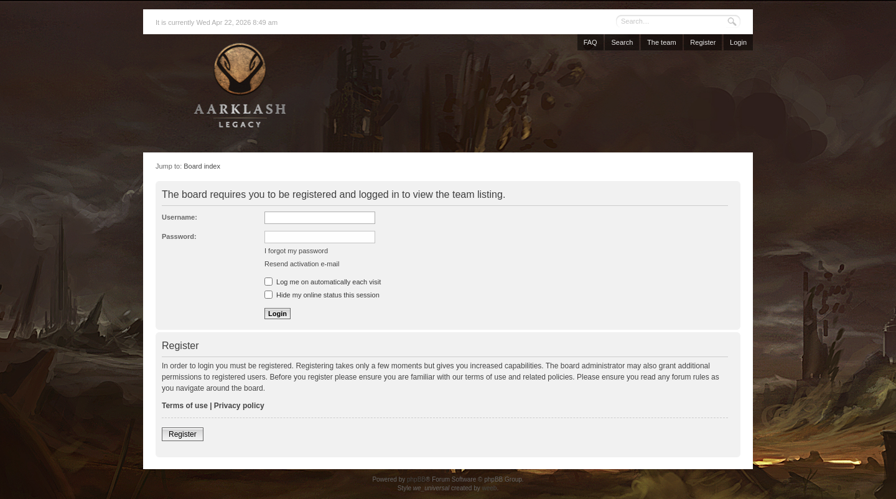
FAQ (590, 42)
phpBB (416, 479)
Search (622, 42)
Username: (179, 217)
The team (661, 42)
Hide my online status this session (322, 295)
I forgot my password (296, 250)
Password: (179, 236)
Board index (202, 166)
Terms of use (185, 405)
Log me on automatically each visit (322, 282)
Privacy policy (239, 405)
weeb (489, 488)
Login (738, 42)
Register (703, 42)
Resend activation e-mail (301, 264)
